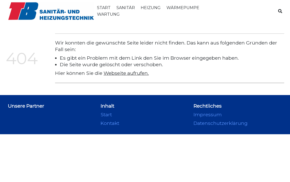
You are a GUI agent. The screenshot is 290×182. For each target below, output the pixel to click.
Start (104, 7)
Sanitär (125, 7)
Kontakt (110, 123)
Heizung (151, 7)
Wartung (108, 14)
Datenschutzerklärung (221, 123)
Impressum (208, 114)
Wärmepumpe (182, 7)
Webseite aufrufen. (126, 73)
